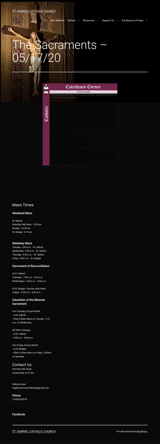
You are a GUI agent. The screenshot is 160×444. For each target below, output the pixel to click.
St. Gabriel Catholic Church (34, 11)
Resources (89, 20)
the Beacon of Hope (132, 20)
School (71, 20)
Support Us (108, 20)
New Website (57, 20)
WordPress (141, 431)
